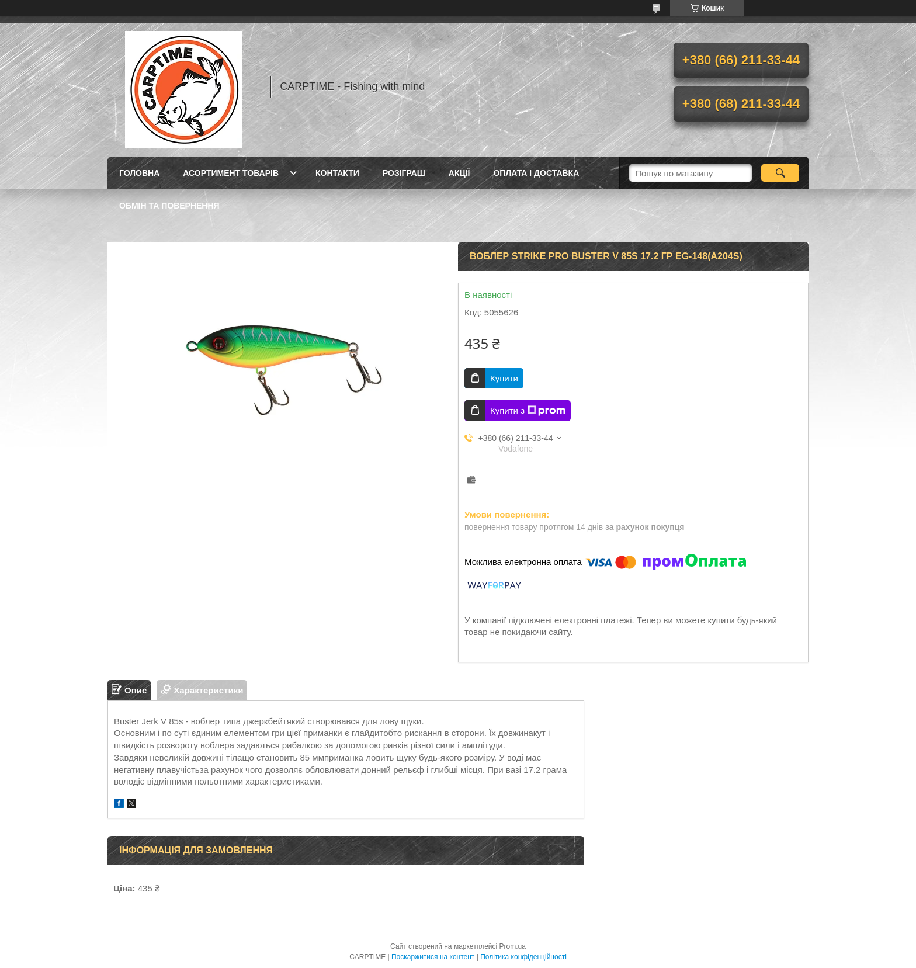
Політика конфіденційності (523, 957)
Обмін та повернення (169, 205)
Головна (139, 173)
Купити (504, 378)
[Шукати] (780, 173)
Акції (459, 173)
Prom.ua (512, 946)
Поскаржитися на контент (432, 957)
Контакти (337, 173)
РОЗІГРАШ (404, 173)
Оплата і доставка (536, 173)
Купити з (527, 410)
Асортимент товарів (231, 173)
